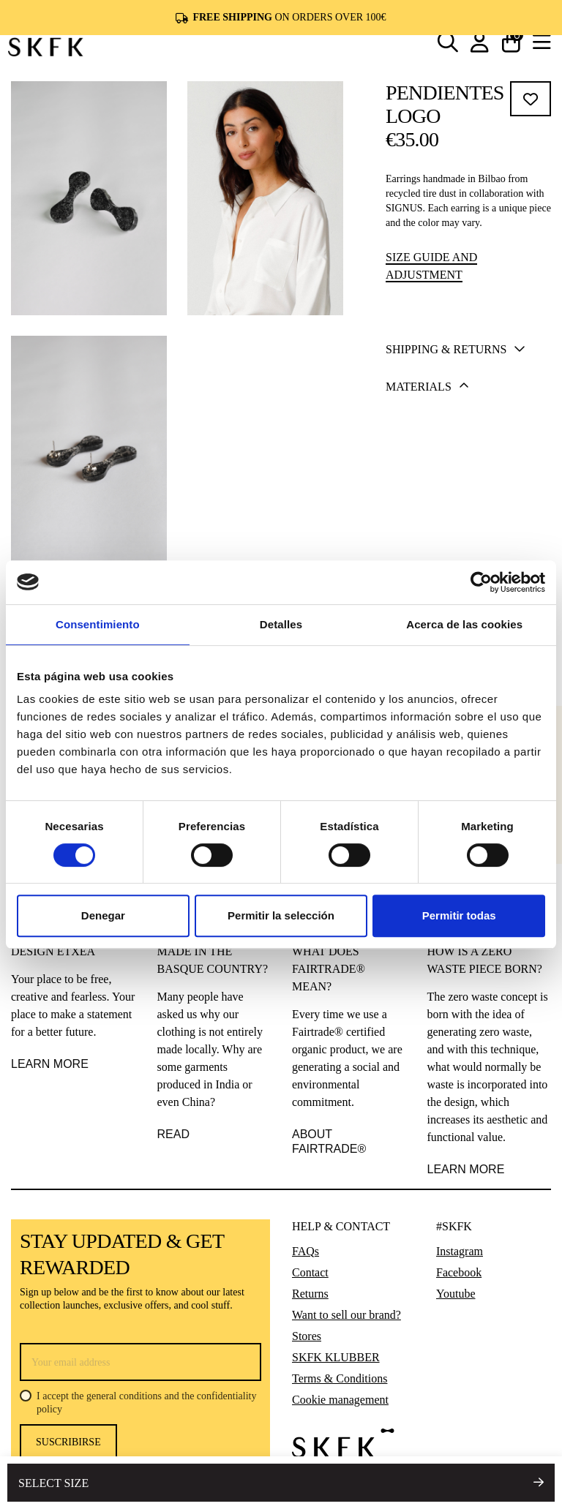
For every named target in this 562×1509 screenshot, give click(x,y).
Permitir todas (459, 915)
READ (173, 1134)
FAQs (305, 1251)
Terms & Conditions (339, 1378)
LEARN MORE (50, 1064)
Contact (310, 1272)
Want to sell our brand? (346, 1315)
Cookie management (340, 1399)
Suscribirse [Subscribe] (68, 1442)
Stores (306, 1336)
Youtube (456, 1293)
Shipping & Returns (455, 349)
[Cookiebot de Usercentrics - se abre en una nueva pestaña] (481, 582)
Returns (310, 1293)
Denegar (103, 915)
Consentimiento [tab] (98, 624)
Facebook (459, 1272)
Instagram (459, 1251)
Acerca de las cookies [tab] (464, 624)
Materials (427, 387)
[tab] (464, 350)
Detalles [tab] (281, 624)
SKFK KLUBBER (336, 1357)
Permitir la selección (281, 915)
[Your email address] (140, 1362)
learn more (466, 1169)
